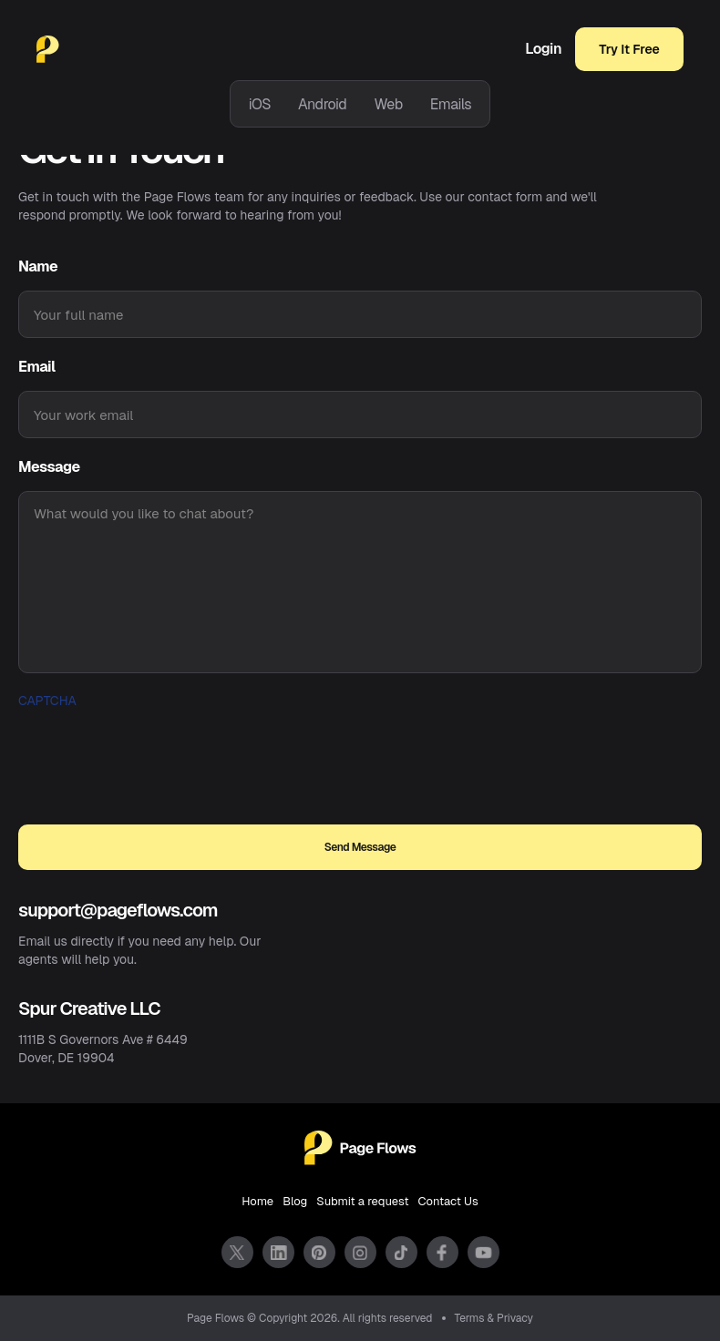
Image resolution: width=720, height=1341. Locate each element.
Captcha (47, 700)
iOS (260, 104)
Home (257, 1201)
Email (36, 366)
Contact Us (448, 1201)
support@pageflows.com (118, 910)
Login (543, 49)
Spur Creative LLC (89, 1008)
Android (322, 104)
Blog (295, 1201)
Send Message (360, 847)
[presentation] (156, 748)
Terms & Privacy (494, 1318)
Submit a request (362, 1201)
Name (37, 266)
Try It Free (629, 49)
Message (49, 466)
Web (388, 104)
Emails (451, 104)
